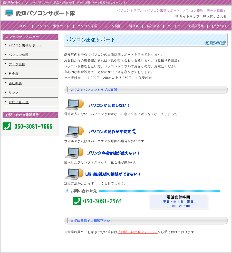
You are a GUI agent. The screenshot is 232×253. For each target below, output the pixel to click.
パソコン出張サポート (53, 26)
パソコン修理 (87, 26)
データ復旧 (113, 26)
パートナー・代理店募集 (185, 26)
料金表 (134, 26)
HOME (24, 26)
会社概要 (153, 26)
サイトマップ (188, 16)
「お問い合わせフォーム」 (138, 232)
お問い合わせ (217, 16)
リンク (14, 92)
